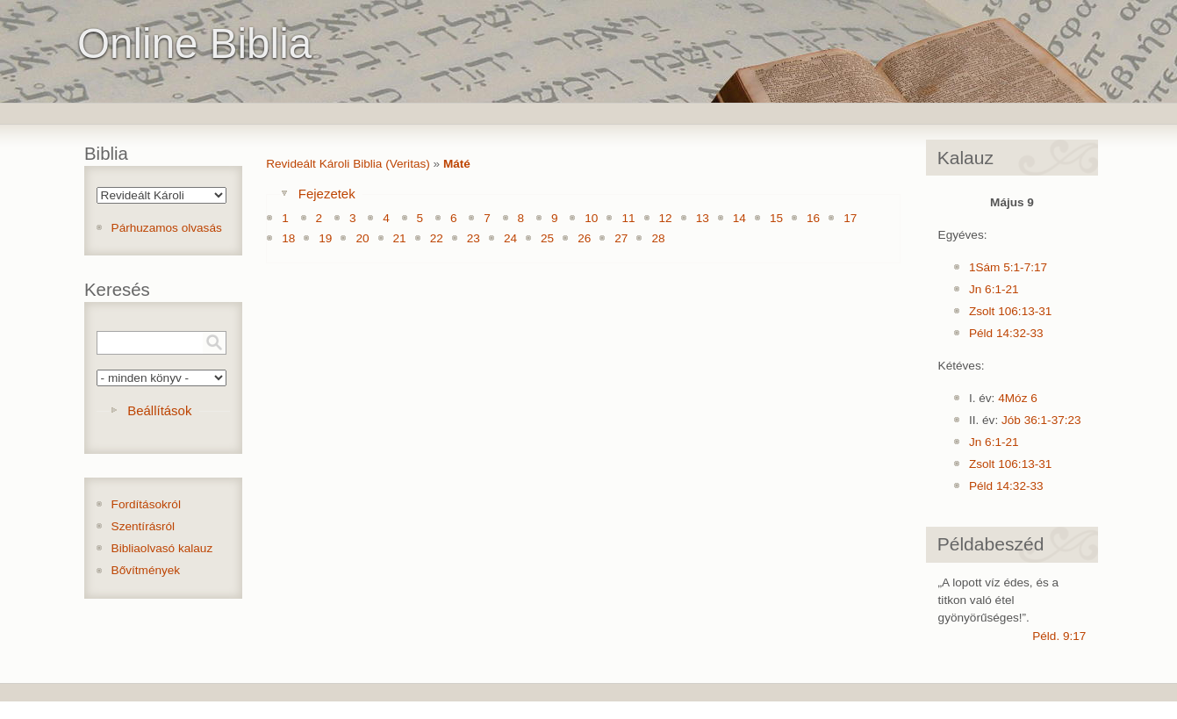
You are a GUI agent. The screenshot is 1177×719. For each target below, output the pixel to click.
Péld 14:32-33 (1006, 333)
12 (665, 218)
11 (628, 218)
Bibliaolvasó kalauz (162, 548)
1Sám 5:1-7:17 (1008, 267)
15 (776, 218)
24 (510, 238)
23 (473, 238)
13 (702, 218)
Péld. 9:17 (1059, 636)
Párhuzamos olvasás (166, 227)
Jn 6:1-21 (994, 289)
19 (325, 238)
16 (813, 218)
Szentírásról (143, 526)
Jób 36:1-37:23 (1041, 420)
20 (362, 238)
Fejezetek (326, 193)
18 (288, 238)
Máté (456, 163)
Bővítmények (146, 570)
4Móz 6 (1017, 398)
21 (399, 238)
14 (739, 218)
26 (584, 238)
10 (591, 218)
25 (547, 238)
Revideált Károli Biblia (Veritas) (348, 163)
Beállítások (159, 410)
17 (850, 218)
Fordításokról (146, 504)
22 (436, 238)
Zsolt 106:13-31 (1010, 311)
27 (621, 238)
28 (657, 238)
